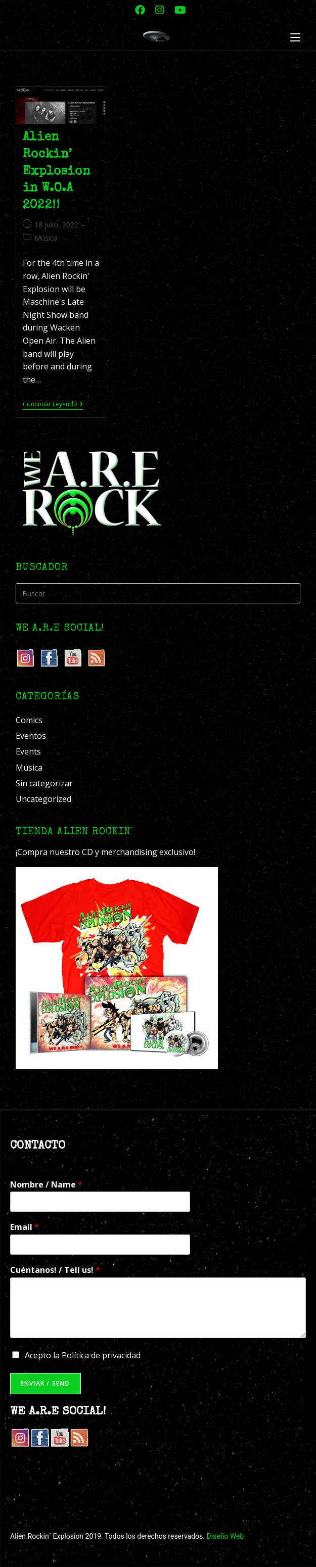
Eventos (31, 735)
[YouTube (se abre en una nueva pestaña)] (177, 10)
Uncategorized (43, 798)
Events (28, 751)
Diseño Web (225, 1536)
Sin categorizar (44, 783)
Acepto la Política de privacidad (83, 1355)
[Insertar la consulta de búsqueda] (158, 593)
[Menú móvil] (295, 37)
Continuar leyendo (53, 404)
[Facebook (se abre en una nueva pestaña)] (140, 10)
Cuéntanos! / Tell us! (55, 1270)
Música (46, 238)
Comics (29, 720)
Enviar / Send (45, 1383)
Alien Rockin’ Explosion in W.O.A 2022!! (56, 171)
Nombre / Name (46, 1184)
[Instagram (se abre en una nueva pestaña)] (159, 10)
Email (24, 1227)
